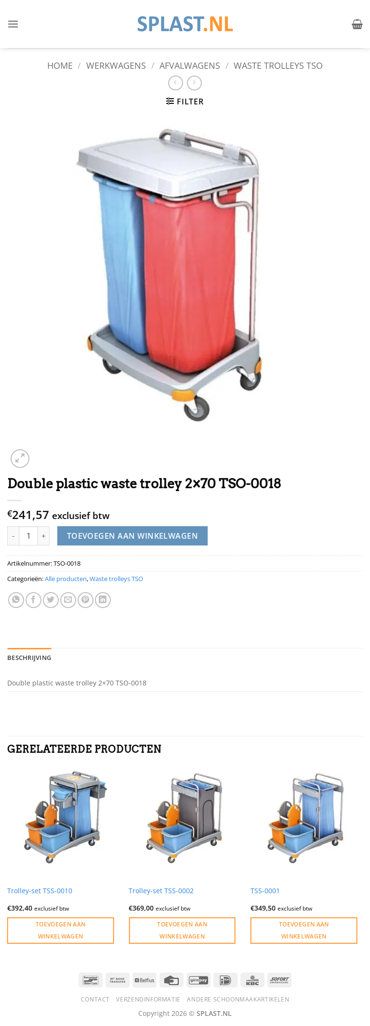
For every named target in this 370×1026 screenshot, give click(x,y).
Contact (95, 999)
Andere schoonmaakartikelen (238, 999)
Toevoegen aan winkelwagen (132, 536)
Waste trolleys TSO (278, 65)
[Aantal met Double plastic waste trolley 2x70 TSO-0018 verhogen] (44, 535)
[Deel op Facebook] (33, 600)
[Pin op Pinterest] (85, 600)
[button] (13, 24)
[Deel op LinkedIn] (103, 600)
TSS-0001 (265, 891)
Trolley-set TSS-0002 (161, 891)
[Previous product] (194, 83)
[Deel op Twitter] (51, 600)
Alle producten (66, 578)
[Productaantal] (28, 535)
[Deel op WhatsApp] (16, 600)
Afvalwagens (189, 65)
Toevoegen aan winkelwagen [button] (61, 930)
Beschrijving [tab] (29, 657)
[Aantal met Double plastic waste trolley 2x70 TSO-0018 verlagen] (13, 535)
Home (60, 65)
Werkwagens (116, 65)
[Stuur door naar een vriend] (68, 600)
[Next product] (175, 83)
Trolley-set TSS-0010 (39, 891)
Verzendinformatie (148, 999)
